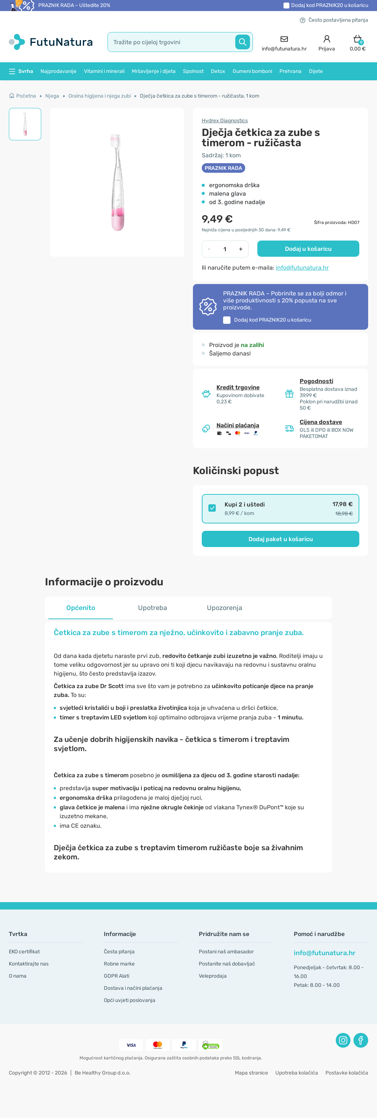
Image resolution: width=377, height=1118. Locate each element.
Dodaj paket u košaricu (281, 539)
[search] (180, 42)
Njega (52, 96)
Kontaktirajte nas (29, 964)
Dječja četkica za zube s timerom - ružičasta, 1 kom (199, 96)
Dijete (316, 71)
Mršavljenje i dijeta (154, 71)
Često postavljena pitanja (334, 20)
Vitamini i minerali (104, 71)
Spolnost (193, 71)
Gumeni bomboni (252, 71)
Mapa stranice (251, 1073)
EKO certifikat (24, 952)
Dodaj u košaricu (308, 248)
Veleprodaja (213, 976)
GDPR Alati (116, 976)
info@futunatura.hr (302, 267)
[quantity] (225, 249)
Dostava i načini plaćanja (133, 988)
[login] (326, 42)
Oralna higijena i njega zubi (99, 96)
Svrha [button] (21, 71)
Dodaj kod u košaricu (329, 5)
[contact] (284, 42)
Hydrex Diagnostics (225, 121)
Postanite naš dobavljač (227, 964)
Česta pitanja (119, 952)
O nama (18, 976)
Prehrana (290, 71)
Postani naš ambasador (226, 952)
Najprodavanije (58, 71)
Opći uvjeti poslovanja (129, 1000)
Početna (22, 96)
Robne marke (119, 964)
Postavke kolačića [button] (346, 1073)
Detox (218, 71)
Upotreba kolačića (296, 1073)
